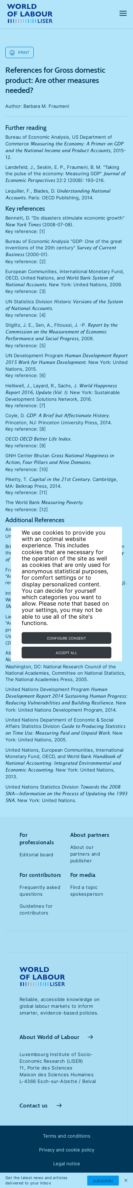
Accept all (66, 653)
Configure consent (66, 638)
